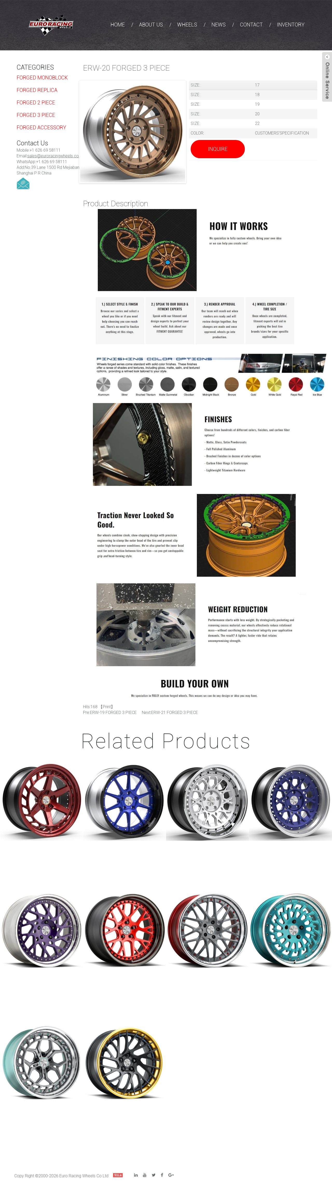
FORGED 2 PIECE (36, 102)
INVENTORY (291, 25)
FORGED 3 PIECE (36, 115)
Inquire (217, 149)
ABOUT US (151, 25)
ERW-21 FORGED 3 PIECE (174, 712)
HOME (117, 25)
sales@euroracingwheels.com (54, 155)
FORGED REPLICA (37, 90)
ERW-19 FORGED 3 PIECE (113, 712)
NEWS (218, 25)
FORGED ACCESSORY (41, 127)
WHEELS (187, 25)
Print (107, 706)
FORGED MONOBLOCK (42, 78)
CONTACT (251, 25)
